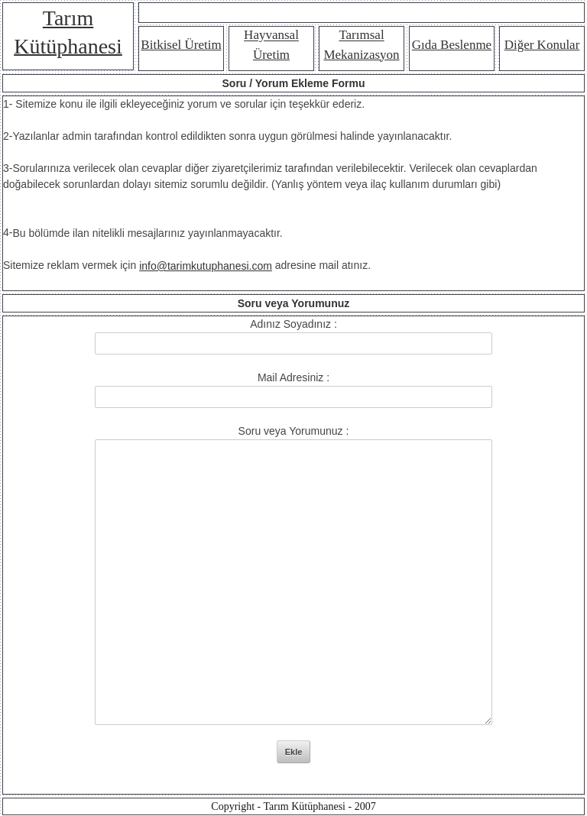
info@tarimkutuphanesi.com (205, 266)
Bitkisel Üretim (181, 44)
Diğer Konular (542, 44)
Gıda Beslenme (451, 44)
